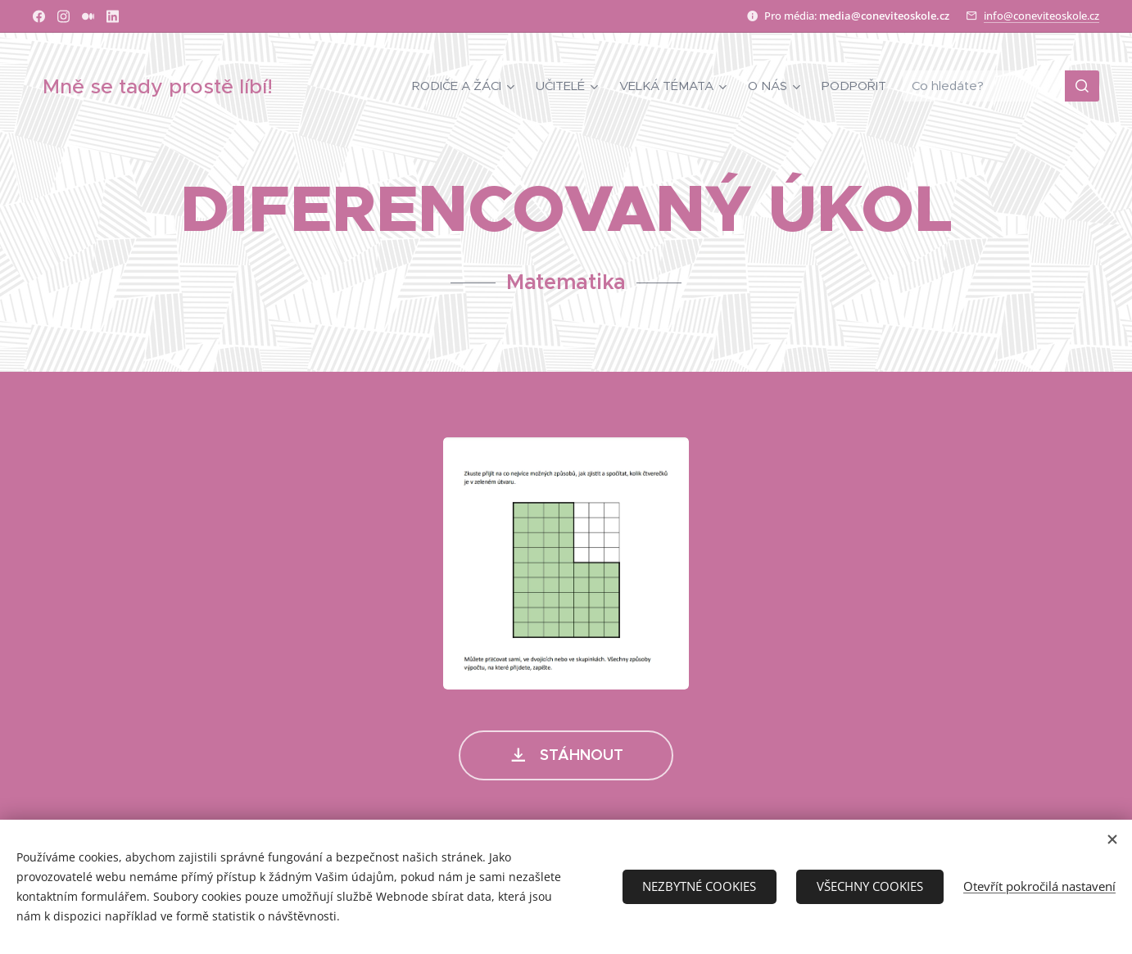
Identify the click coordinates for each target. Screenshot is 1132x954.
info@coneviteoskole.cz (1041, 15)
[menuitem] (465, 86)
